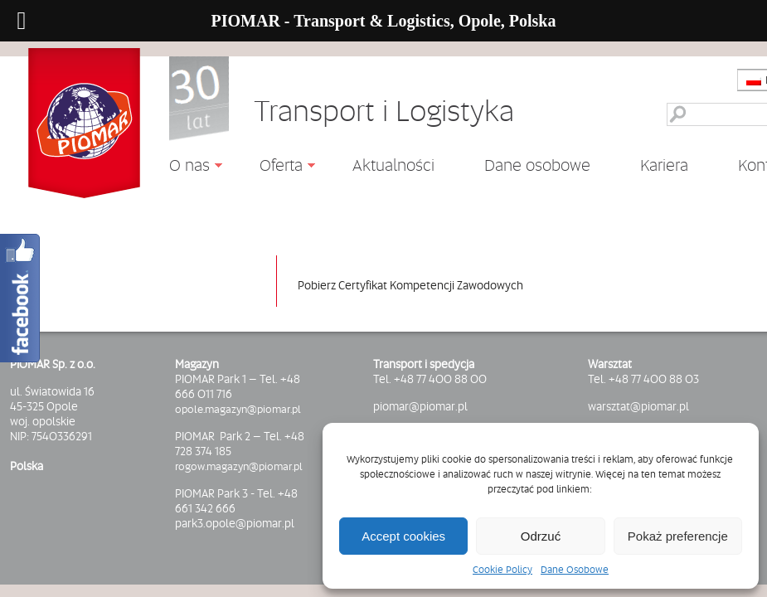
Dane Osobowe (575, 569)
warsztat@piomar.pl (638, 406)
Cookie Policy (502, 569)
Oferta (275, 167)
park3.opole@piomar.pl (234, 523)
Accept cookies (403, 536)
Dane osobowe (537, 165)
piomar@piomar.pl (420, 406)
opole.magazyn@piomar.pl (238, 408)
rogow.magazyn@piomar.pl (239, 466)
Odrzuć (541, 536)
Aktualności (393, 164)
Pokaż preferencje (678, 536)
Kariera (664, 165)
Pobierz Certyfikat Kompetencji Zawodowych (410, 285)
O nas (183, 167)
